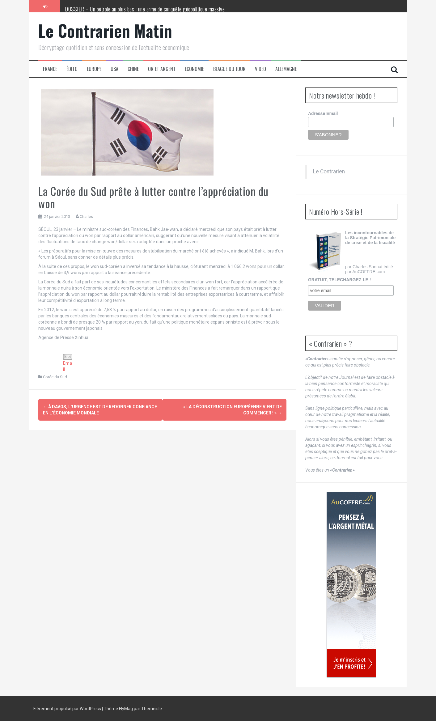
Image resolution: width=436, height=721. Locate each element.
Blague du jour (229, 69)
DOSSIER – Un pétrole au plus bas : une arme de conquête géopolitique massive (145, 9)
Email (67, 363)
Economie (194, 69)
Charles (86, 216)
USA (114, 69)
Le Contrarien (329, 171)
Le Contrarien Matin (105, 30)
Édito (72, 69)
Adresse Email (323, 113)
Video (260, 69)
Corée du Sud (55, 377)
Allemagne (286, 69)
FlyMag (126, 708)
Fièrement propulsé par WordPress (67, 708)
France (50, 69)
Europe (94, 69)
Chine (133, 69)
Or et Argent (162, 69)
